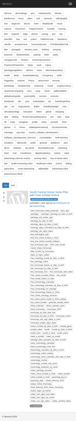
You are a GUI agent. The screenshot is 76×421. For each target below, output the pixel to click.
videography (61, 18)
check (47, 91)
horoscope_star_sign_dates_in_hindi (45, 319)
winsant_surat (31, 49)
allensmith (22, 143)
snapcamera (24, 106)
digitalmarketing (42, 153)
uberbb (7, 44)
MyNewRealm (23, 54)
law (5, 163)
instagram (23, 122)
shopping (59, 111)
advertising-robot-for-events (17, 158)
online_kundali (64, 374)
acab (39, 65)
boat (67, 117)
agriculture (9, 168)
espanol (15, 34)
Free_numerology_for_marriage (43, 289)
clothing (45, 49)
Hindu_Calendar (37, 306)
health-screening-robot (22, 163)
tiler (19, 101)
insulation (8, 143)
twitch (39, 111)
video (44, 122)
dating (69, 163)
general (43, 143)
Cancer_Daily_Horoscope (41, 248)
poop (38, 91)
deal (6, 117)
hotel (6, 153)
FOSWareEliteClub (59, 44)
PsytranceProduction (14, 65)
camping (57, 49)
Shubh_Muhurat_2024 (55, 381)
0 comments (36, 406)
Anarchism (20, 29)
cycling (45, 34)
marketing (62, 148)
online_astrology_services (41, 370)
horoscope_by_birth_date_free (43, 313)
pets (66, 143)
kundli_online (62, 333)
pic (49, 101)
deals (16, 75)
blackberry (62, 39)
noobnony (38, 86)
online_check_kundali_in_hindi (43, 374)
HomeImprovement (41, 60)
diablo (36, 106)
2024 (64, 122)
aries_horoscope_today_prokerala (44, 211)
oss (25, 39)
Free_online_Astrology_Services (44, 296)
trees (36, 23)
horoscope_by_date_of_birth (42, 316)
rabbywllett (43, 168)
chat (14, 153)
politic (33, 143)
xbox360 (8, 39)
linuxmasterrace (38, 44)
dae (6, 49)
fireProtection (61, 137)
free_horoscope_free (39, 272)
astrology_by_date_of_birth (42, 221)
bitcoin (27, 23)
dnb (6, 34)
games (7, 127)
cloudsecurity (24, 86)
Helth (59, 75)
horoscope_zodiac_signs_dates (43, 323)
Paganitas (9, 80)
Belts (46, 54)
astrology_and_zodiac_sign (42, 217)
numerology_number (39, 360)
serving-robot (40, 158)
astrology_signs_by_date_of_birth (44, 224)
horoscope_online (63, 316)
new (13, 185)
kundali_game (66, 326)
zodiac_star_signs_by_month (42, 397)
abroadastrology (11, 111)
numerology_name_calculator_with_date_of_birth (51, 357)
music (60, 23)
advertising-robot (60, 168)
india (12, 122)
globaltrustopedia (12, 96)
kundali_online (36, 330)
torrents (42, 96)
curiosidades (46, 137)
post (27, 101)
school (59, 163)
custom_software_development (43, 132)
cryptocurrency (64, 86)
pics (33, 13)
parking (36, 54)
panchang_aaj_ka (59, 377)
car (12, 106)
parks (55, 54)
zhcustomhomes (59, 127)
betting (15, 117)
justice (34, 39)
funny (21, 18)
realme (57, 153)
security (56, 80)
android (21, 80)
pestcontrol (43, 80)
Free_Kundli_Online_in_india (42, 279)
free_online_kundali (38, 302)
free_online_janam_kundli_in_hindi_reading (48, 299)
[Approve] (3, 193)
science (7, 29)
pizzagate (16, 49)
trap (18, 39)
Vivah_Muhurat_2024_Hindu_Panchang (47, 387)
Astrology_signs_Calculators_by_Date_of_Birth (50, 228)
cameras (48, 18)
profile (35, 122)
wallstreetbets (60, 91)
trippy (30, 65)
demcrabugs (21, 13)
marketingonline (62, 101)
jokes (30, 18)
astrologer (35, 214)
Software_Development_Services (20, 137)
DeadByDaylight (50, 106)
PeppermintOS (36, 29)
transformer (25, 153)
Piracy (31, 80)
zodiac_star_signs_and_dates (43, 394)
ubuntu (34, 34)
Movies (58, 13)
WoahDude (47, 23)
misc (64, 106)
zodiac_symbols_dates (61, 401)
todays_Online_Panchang (41, 384)
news (39, 70)
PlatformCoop (47, 39)
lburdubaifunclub (46, 148)
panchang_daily (37, 381)
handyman (9, 101)
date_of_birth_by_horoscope (42, 251)
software (17, 148)
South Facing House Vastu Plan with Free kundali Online (49, 194)
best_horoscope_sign (39, 245)
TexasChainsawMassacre (34, 117)
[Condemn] (3, 201)
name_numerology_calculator (42, 343)
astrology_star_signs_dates (42, 231)
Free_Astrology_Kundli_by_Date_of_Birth (47, 258)
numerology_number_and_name (44, 363)
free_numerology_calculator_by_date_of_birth (49, 285)
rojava (48, 65)
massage (8, 132)
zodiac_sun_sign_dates (40, 401)
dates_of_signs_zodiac (40, 255)
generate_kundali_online (59, 302)
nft (5, 122)
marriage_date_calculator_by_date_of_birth (48, 340)
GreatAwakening (30, 75)
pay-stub (21, 132)
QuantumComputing (13, 91)
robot (66, 153)
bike (60, 117)
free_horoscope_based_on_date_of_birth (47, 265)
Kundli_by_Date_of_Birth (62, 330)
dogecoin (15, 23)
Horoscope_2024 (54, 309)
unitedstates (39, 101)
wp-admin (29, 148)
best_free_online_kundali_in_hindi (44, 238)
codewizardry (44, 13)
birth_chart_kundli (57, 245)
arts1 (29, 91)
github (48, 111)
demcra (6, 3)
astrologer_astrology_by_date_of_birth (56, 214)
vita (61, 34)
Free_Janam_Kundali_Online (42, 275)
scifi (38, 18)
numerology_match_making (42, 353)
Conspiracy (47, 75)
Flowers (24, 60)
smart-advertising (26, 168)
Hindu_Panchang (38, 309)
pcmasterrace (21, 44)
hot (5, 185)
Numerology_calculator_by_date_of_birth (47, 350)
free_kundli (61, 275)
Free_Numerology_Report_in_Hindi (45, 292)
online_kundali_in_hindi (40, 377)
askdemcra (9, 18)
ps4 (53, 34)
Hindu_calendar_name (55, 306)
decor (6, 148)
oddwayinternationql (38, 127)
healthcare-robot (44, 163)
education (28, 111)
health (7, 75)
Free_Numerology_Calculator (42, 282)
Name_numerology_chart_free (43, 347)
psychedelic (29, 96)
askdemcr (55, 143)
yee (52, 117)
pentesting (9, 86)
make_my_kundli (53, 336)
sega (25, 34)
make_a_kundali (37, 336)
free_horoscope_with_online (61, 272)
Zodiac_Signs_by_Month (41, 391)
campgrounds (10, 60)
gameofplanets (60, 203)
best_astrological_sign (40, 234)
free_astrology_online (39, 262)
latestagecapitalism (13, 70)
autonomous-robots (13, 174)
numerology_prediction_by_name (44, 367)
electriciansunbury (54, 70)
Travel (50, 86)
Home (22, 127)
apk (6, 106)
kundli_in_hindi (49, 333)
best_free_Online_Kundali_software (45, 241)
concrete (54, 96)
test (6, 23)
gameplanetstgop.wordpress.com (44, 199)
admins (29, 70)
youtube (54, 122)
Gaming (62, 29)
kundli (47, 330)
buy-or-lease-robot (59, 158)
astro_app (65, 211)
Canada (50, 29)
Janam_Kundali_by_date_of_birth (44, 326)
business (8, 54)
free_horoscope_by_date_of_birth (44, 268)
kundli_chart (35, 333)
